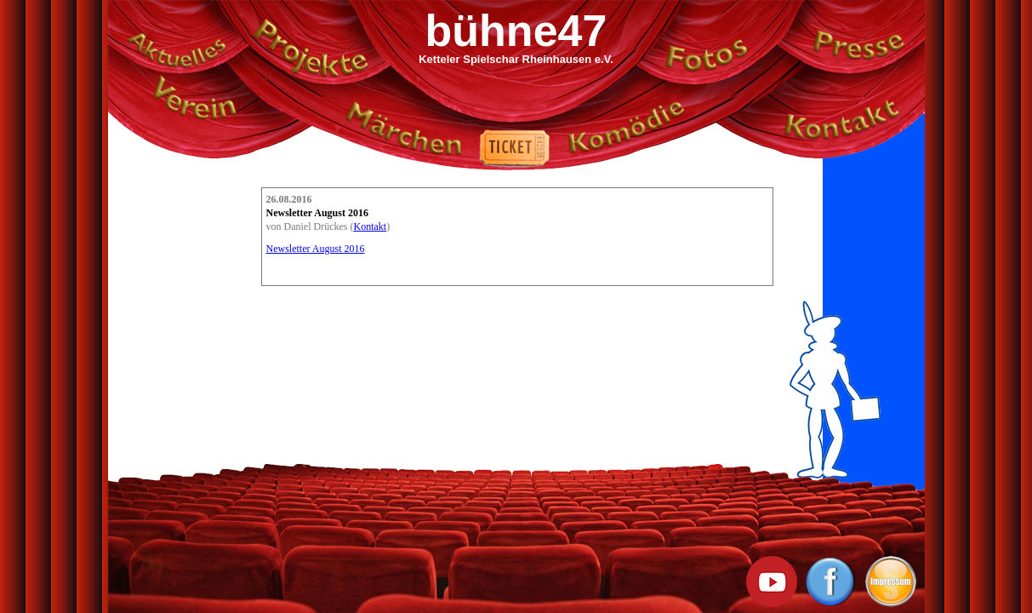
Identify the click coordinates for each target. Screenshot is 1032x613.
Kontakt (369, 226)
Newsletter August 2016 (315, 249)
